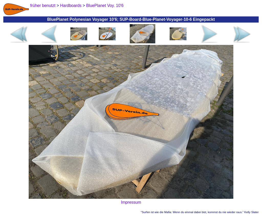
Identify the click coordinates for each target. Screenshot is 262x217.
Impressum (131, 202)
